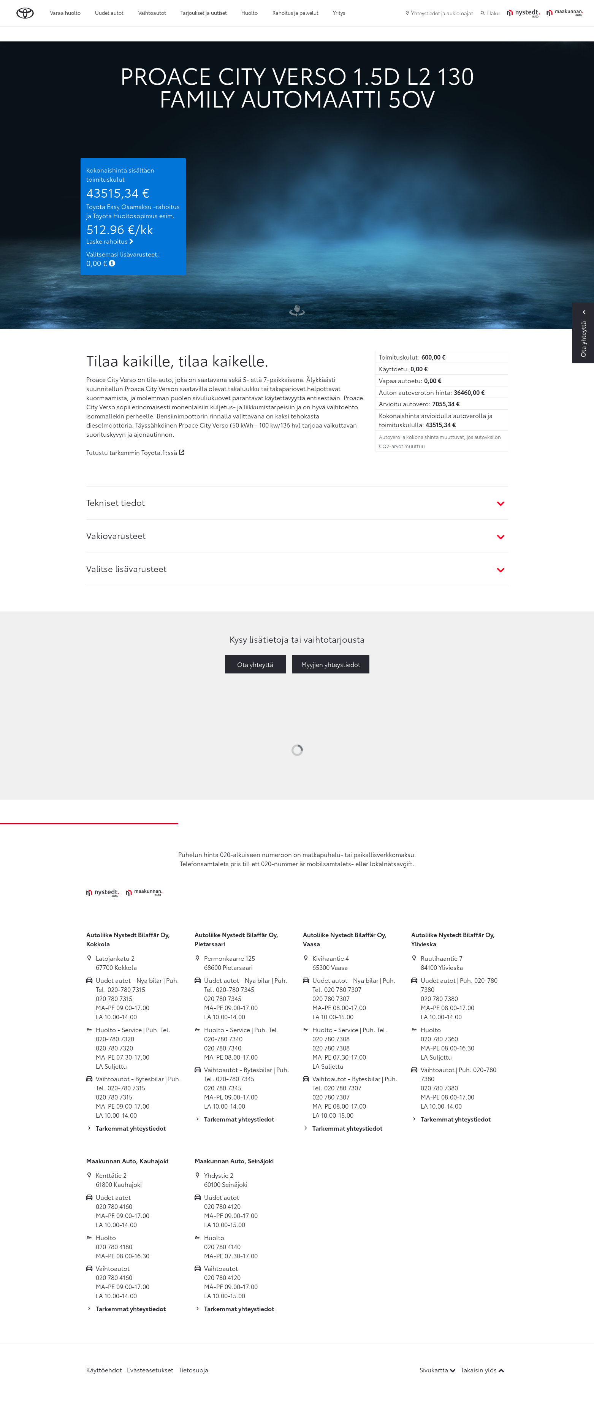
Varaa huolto (65, 12)
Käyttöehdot (104, 1369)
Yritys (339, 12)
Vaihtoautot (152, 12)
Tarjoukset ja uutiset (204, 12)
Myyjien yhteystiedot (330, 664)
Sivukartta (438, 1369)
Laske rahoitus (109, 240)
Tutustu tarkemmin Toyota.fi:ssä (131, 452)
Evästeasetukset (150, 1369)
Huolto (249, 12)
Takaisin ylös (482, 1369)
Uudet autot (109, 12)
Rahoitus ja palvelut (295, 12)
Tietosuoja (193, 1369)
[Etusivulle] (545, 13)
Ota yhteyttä (255, 664)
